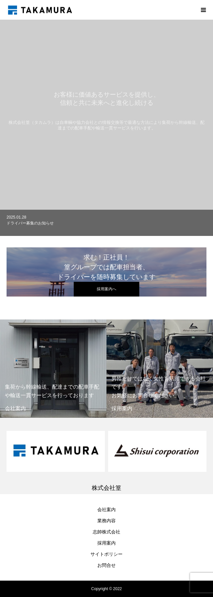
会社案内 (106, 509)
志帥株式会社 (106, 531)
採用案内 (106, 543)
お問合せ (106, 565)
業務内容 (106, 520)
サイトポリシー (106, 554)
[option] (106, 226)
